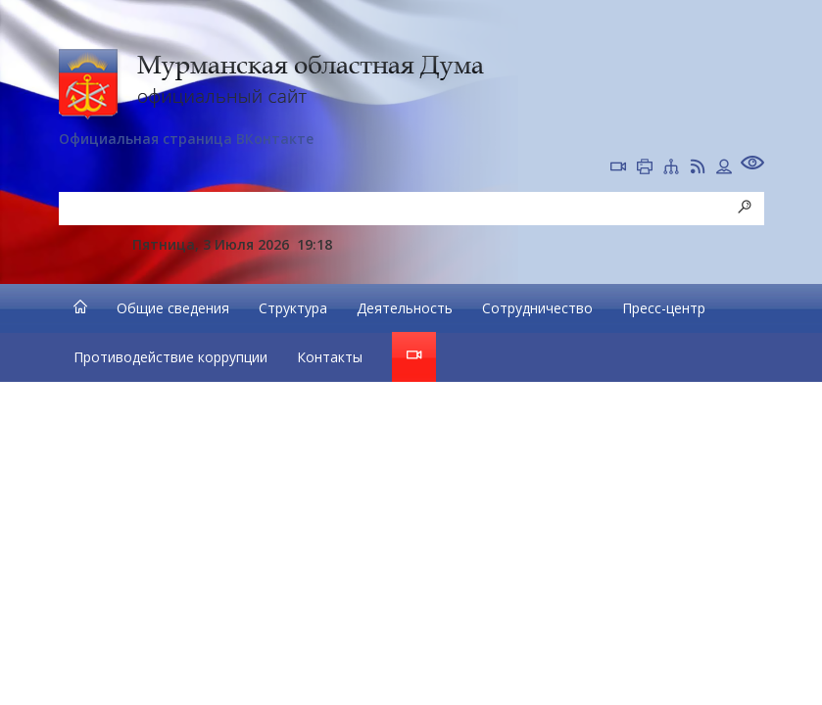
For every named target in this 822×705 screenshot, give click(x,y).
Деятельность (405, 308)
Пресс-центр (663, 308)
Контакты (330, 357)
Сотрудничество (537, 308)
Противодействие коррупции (170, 357)
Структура (293, 308)
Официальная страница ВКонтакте (186, 138)
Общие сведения (173, 308)
